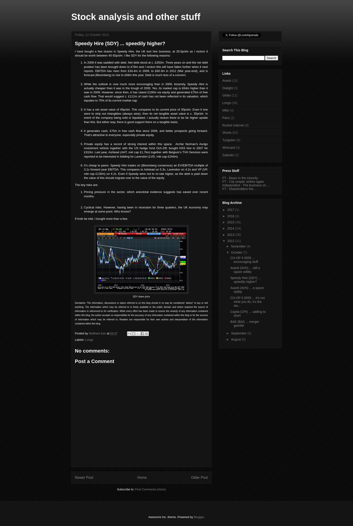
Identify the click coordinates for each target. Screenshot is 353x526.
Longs (89, 339)
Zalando (228, 155)
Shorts (226, 132)
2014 (231, 228)
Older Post (199, 477)
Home (142, 477)
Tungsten (228, 140)
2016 (231, 216)
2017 (231, 210)
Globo (226, 95)
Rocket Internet (233, 125)
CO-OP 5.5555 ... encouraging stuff (244, 260)
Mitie (225, 110)
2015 (231, 222)
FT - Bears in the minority (240, 178)
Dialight (227, 88)
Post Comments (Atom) (150, 489)
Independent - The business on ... (246, 185)
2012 (231, 241)
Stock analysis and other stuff (135, 17)
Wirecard (228, 147)
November (238, 246)
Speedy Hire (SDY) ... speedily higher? (245, 280)
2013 (231, 235)
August (236, 339)
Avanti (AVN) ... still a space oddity (245, 270)
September (239, 333)
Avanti (226, 80)
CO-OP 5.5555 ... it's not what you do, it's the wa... (247, 301)
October (237, 252)
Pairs (226, 118)
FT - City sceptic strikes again (243, 181)
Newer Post (84, 477)
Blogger (199, 517)
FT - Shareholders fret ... (239, 189)
